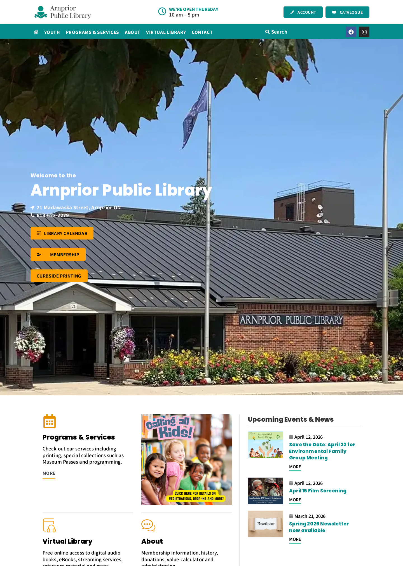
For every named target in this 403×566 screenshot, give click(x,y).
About (132, 32)
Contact (202, 32)
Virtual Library (166, 32)
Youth (52, 32)
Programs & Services (92, 32)
